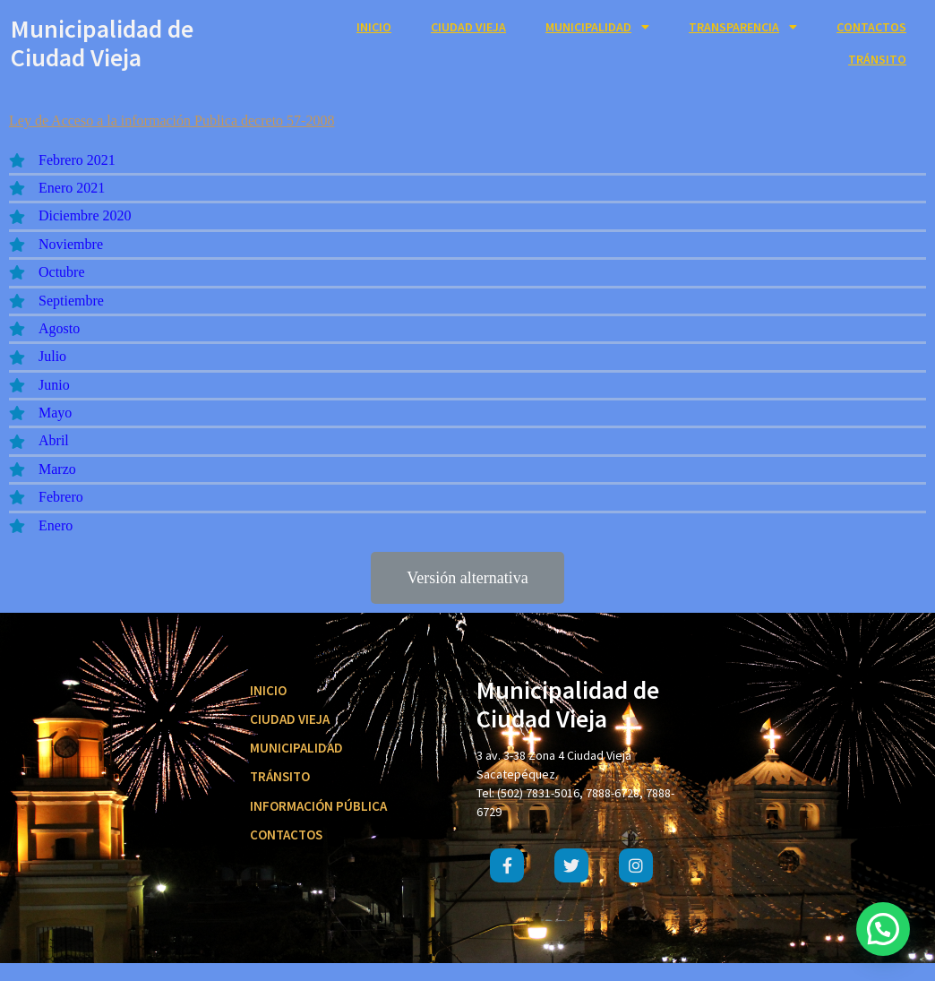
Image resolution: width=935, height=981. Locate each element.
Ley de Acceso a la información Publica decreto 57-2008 (171, 120)
